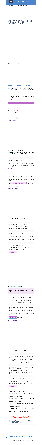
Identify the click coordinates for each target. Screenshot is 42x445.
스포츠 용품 (26, 1)
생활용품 (18, 1)
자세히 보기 (10, 85)
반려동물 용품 (22, 1)
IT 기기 (14, 1)
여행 (30, 1)
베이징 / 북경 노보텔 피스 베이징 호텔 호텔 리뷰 (15, 421)
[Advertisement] (21, 13)
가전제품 (11, 1)
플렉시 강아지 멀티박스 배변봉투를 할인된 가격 (18, 183)
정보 (33, 1)
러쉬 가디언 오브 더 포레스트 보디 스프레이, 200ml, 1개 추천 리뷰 (17, 422)
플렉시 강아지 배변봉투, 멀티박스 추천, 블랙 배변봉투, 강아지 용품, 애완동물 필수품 (19, 420)
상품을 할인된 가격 (13, 252)
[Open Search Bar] (35, 4)
